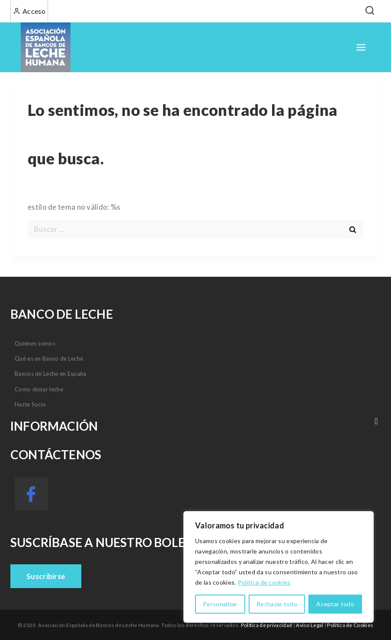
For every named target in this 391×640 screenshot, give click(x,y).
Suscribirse (45, 576)
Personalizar (220, 604)
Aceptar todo (335, 604)
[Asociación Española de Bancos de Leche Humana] (46, 47)
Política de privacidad (266, 625)
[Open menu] (361, 47)
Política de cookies (264, 582)
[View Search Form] (369, 11)
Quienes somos (35, 343)
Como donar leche (39, 389)
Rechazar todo (276, 604)
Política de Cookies (350, 625)
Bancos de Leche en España (51, 373)
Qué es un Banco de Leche (49, 358)
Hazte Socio (30, 404)
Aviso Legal (309, 625)
